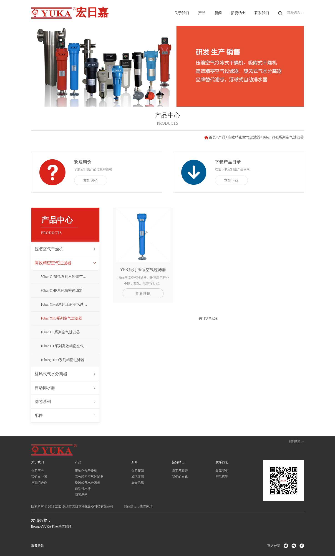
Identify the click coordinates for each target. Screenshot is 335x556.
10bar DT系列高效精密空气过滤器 (68, 346)
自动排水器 (45, 387)
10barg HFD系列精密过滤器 (62, 360)
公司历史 (37, 471)
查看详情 (143, 293)
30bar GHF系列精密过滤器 (62, 290)
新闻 (218, 13)
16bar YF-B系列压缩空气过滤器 (66, 304)
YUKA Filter (50, 526)
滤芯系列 (43, 401)
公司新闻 (137, 471)
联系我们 (261, 13)
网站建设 (130, 506)
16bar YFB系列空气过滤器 (283, 137)
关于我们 (181, 13)
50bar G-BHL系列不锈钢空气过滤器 (69, 277)
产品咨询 (222, 476)
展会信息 (137, 482)
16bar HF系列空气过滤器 (60, 332)
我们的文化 (180, 476)
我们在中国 (39, 476)
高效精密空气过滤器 (244, 137)
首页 (212, 137)
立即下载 (231, 180)
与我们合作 (39, 482)
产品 (201, 13)
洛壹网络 (146, 506)
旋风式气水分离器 (51, 374)
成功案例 (137, 476)
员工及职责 (180, 471)
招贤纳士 (238, 13)
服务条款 (37, 545)
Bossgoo (36, 526)
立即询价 (90, 180)
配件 (39, 415)
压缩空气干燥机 (49, 249)
